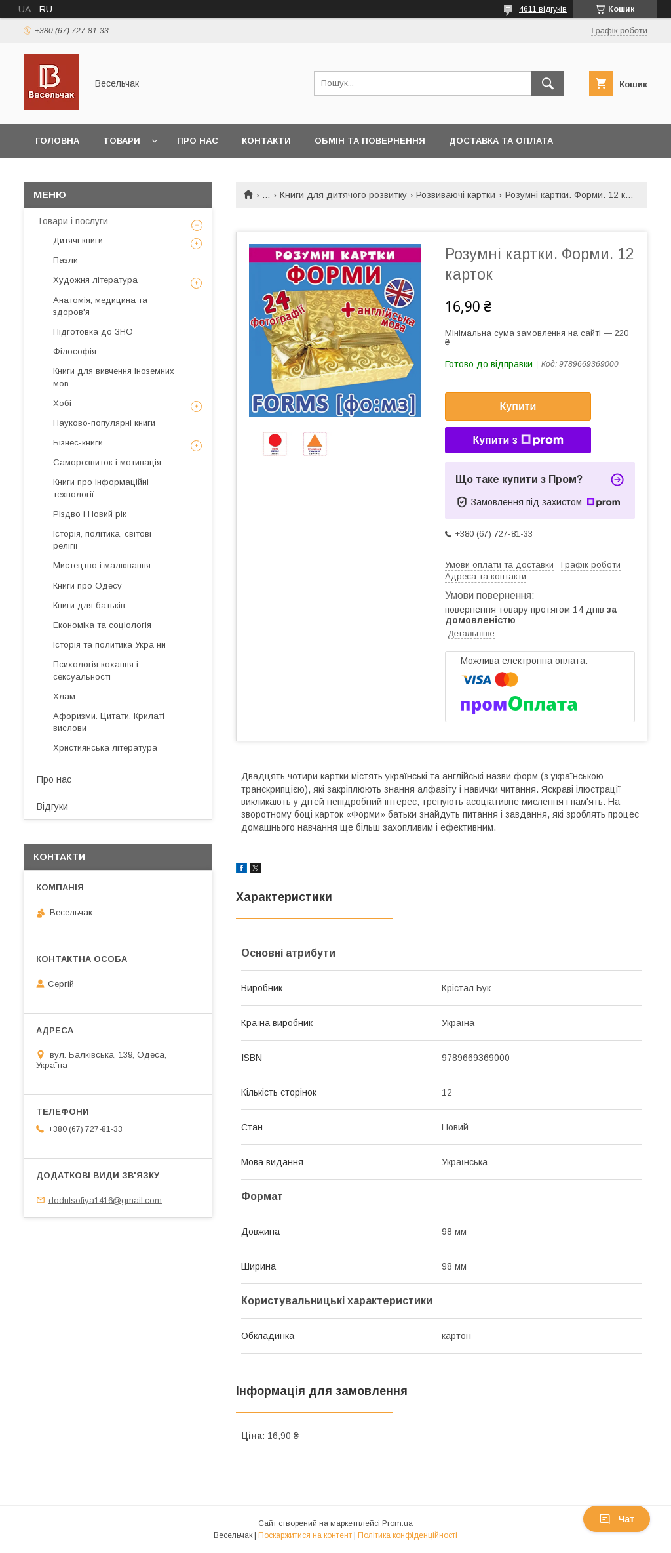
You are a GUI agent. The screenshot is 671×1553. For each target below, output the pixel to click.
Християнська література (105, 748)
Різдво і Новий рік (89, 514)
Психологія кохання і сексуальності (95, 670)
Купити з (517, 440)
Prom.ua (397, 1523)
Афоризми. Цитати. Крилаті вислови (108, 722)
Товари (121, 141)
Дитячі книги (78, 240)
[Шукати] (547, 83)
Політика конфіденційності (407, 1535)
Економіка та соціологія (102, 625)
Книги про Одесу (87, 585)
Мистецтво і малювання (102, 565)
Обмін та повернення (370, 141)
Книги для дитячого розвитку (343, 195)
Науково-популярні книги (104, 423)
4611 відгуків (543, 9)
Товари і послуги (72, 221)
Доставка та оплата (501, 141)
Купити (518, 406)
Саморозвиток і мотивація (107, 462)
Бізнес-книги (78, 442)
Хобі (62, 403)
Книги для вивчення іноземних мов (113, 377)
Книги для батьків (89, 605)
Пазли (65, 260)
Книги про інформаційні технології (101, 488)
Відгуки (52, 806)
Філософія (74, 351)
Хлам (64, 696)
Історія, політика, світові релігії (102, 539)
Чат (616, 1519)
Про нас (197, 141)
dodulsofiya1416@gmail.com (105, 1200)
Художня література (95, 280)
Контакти (266, 141)
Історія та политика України (109, 645)
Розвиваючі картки (455, 195)
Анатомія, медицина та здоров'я (100, 306)
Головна (57, 141)
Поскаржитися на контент (305, 1535)
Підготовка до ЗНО (93, 332)
